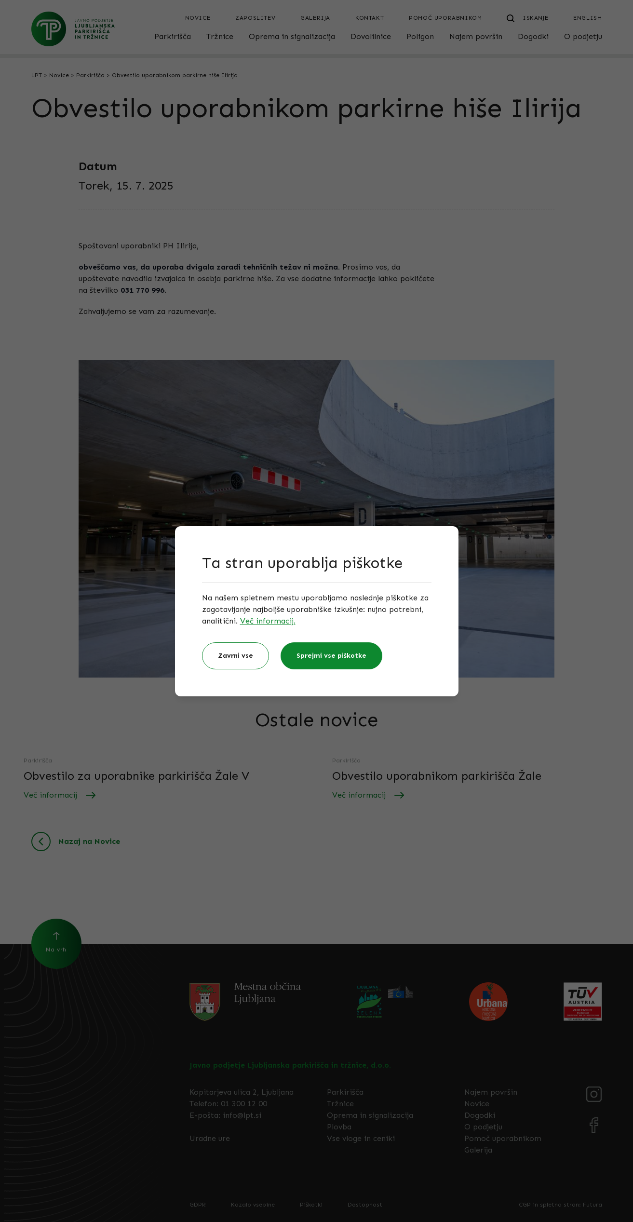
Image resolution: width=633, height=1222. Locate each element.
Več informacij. (268, 620)
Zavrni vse (235, 656)
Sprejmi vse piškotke (331, 656)
